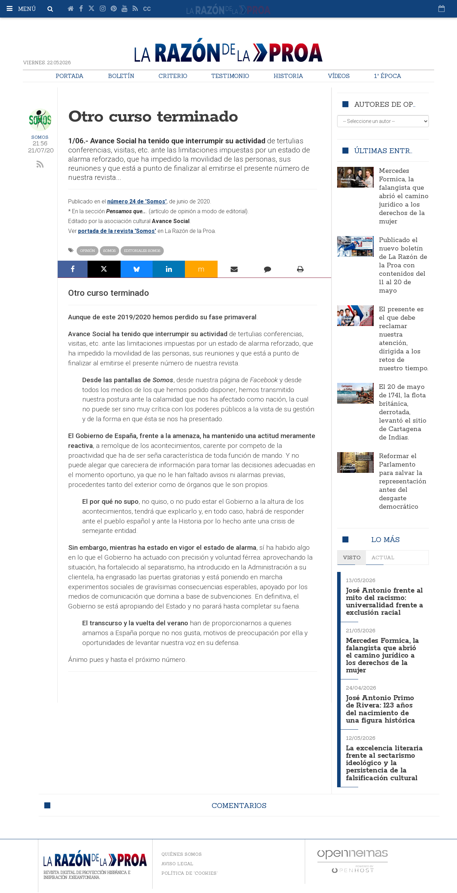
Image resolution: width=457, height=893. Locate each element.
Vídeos (339, 75)
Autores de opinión (394, 104)
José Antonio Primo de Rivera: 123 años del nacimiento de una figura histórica (381, 705)
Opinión (87, 250)
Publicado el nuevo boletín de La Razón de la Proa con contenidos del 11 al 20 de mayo (403, 265)
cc (147, 9)
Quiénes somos (181, 855)
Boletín (121, 75)
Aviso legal (177, 864)
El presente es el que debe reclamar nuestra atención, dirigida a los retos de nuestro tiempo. (403, 339)
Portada (70, 75)
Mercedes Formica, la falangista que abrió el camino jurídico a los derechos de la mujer (404, 196)
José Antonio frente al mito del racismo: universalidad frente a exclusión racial (382, 601)
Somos (40, 137)
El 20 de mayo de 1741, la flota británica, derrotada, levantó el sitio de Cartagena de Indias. (402, 412)
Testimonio (230, 75)
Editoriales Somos (142, 250)
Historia (288, 75)
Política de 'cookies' (189, 873)
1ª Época (387, 75)
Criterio (173, 75)
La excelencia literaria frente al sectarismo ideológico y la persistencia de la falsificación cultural (384, 761)
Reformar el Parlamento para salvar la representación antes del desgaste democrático (402, 481)
